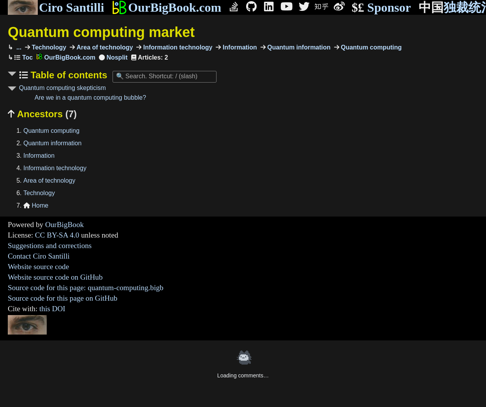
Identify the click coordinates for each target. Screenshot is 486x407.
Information (239, 47)
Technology (48, 47)
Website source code (38, 267)
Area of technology (104, 47)
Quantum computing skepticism (62, 88)
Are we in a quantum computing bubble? (90, 97)
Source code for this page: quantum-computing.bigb (86, 288)
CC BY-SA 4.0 (57, 235)
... (17, 47)
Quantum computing (370, 47)
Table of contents (67, 75)
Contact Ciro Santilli (39, 256)
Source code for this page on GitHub (62, 298)
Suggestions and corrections (50, 245)
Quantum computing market (101, 32)
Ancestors (42, 114)
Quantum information (298, 47)
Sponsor (381, 7)
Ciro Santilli (56, 7)
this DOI (52, 309)
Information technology (176, 47)
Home (35, 205)
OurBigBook (64, 224)
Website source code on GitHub (55, 277)
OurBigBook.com (166, 7)
